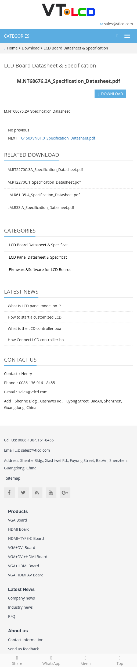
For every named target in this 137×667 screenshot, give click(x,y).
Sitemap (13, 478)
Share (17, 660)
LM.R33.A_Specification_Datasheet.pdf (41, 207)
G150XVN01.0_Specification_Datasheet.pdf (58, 138)
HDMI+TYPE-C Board (26, 538)
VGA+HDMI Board (23, 565)
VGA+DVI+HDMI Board (27, 556)
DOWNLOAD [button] (110, 93)
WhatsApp (51, 660)
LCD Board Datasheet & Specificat (38, 244)
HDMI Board (19, 529)
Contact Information (26, 639)
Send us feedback (23, 648)
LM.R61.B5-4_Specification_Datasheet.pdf (44, 194)
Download (31, 48)
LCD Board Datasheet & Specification (75, 48)
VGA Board (17, 520)
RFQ (11, 616)
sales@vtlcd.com (118, 23)
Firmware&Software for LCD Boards (40, 269)
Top (120, 660)
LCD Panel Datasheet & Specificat (38, 257)
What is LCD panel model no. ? (34, 305)
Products (18, 511)
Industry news (20, 607)
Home (12, 48)
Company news (21, 598)
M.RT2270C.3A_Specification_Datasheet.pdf (45, 169)
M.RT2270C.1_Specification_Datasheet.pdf (44, 182)
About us (18, 630)
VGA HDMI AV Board (26, 574)
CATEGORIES (16, 36)
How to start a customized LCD (35, 317)
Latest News (21, 589)
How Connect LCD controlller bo (36, 339)
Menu (85, 660)
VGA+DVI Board (21, 547)
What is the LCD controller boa (34, 328)
